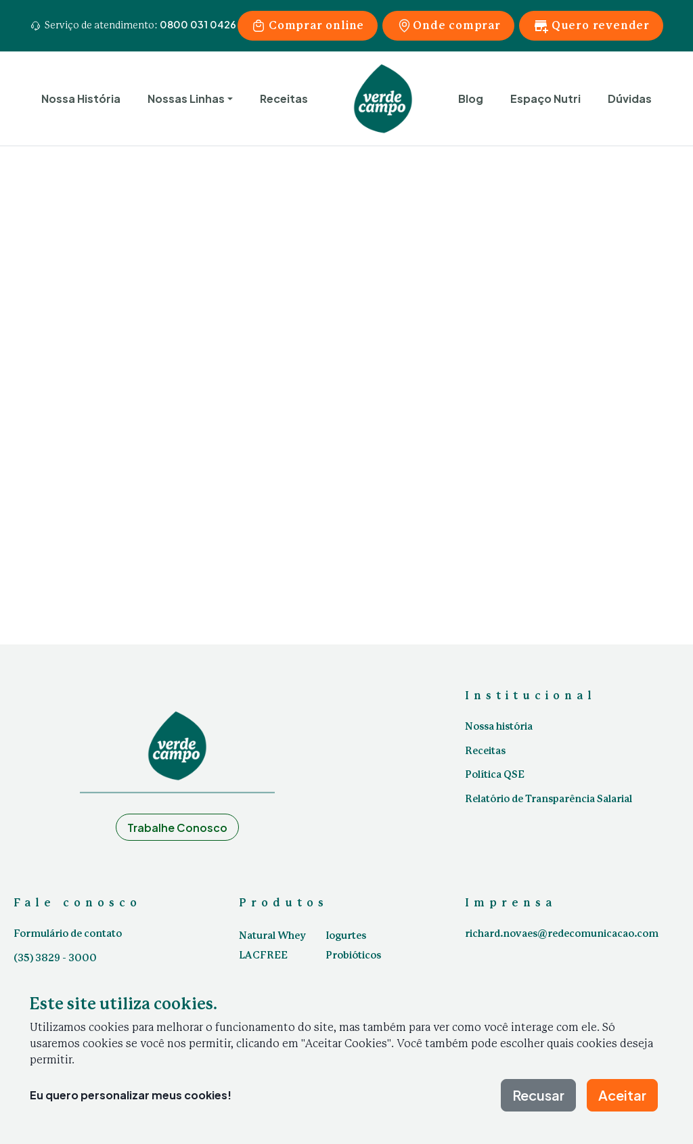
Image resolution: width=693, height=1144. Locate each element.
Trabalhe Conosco (177, 827)
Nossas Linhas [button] (186, 98)
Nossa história (499, 727)
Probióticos (353, 956)
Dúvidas (630, 98)
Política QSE (494, 775)
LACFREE (263, 956)
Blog (470, 98)
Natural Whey (272, 936)
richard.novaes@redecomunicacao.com (561, 934)
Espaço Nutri (545, 98)
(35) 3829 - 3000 (55, 958)
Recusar (538, 1094)
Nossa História (80, 98)
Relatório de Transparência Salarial (548, 799)
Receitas (284, 98)
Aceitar (622, 1094)
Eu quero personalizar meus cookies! (130, 1095)
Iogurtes (346, 936)
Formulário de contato (68, 934)
